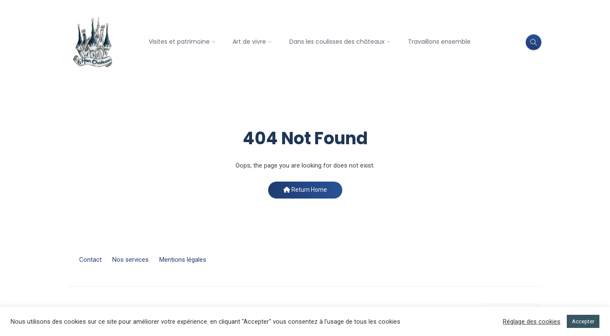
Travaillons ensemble (439, 41)
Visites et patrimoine (179, 41)
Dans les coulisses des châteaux (337, 41)
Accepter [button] (583, 321)
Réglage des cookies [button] (531, 321)
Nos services (130, 259)
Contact (90, 259)
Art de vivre (249, 41)
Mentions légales (182, 259)
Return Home (305, 189)
